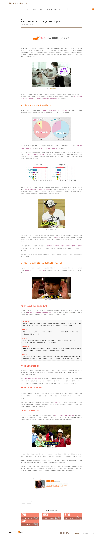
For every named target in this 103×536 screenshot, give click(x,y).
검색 (93, 9)
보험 (27, 9)
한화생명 (49, 9)
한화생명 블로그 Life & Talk (18, 3)
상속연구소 (57, 9)
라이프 (42, 9)
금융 (34, 9)
